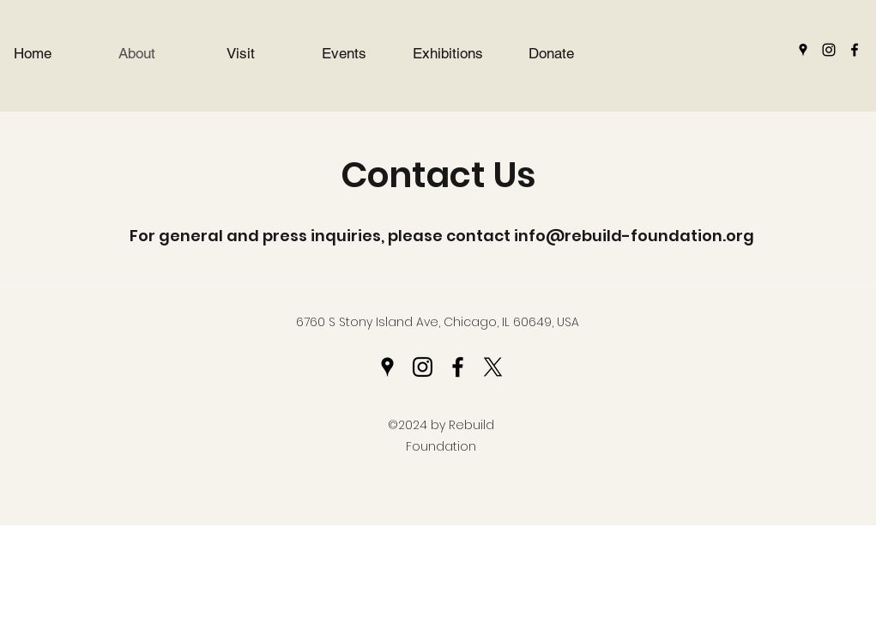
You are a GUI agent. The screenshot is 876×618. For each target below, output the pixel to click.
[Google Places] (803, 49)
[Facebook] (854, 49)
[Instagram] (828, 49)
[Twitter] (493, 367)
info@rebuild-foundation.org (634, 235)
